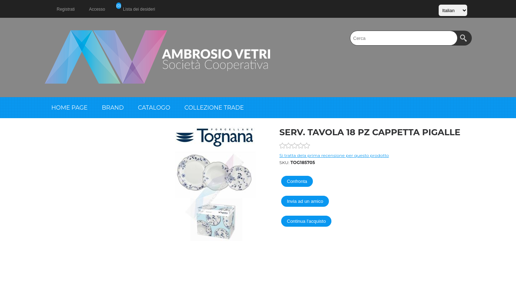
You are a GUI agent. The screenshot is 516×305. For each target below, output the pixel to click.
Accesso (97, 9)
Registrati (66, 9)
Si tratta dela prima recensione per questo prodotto (334, 155)
